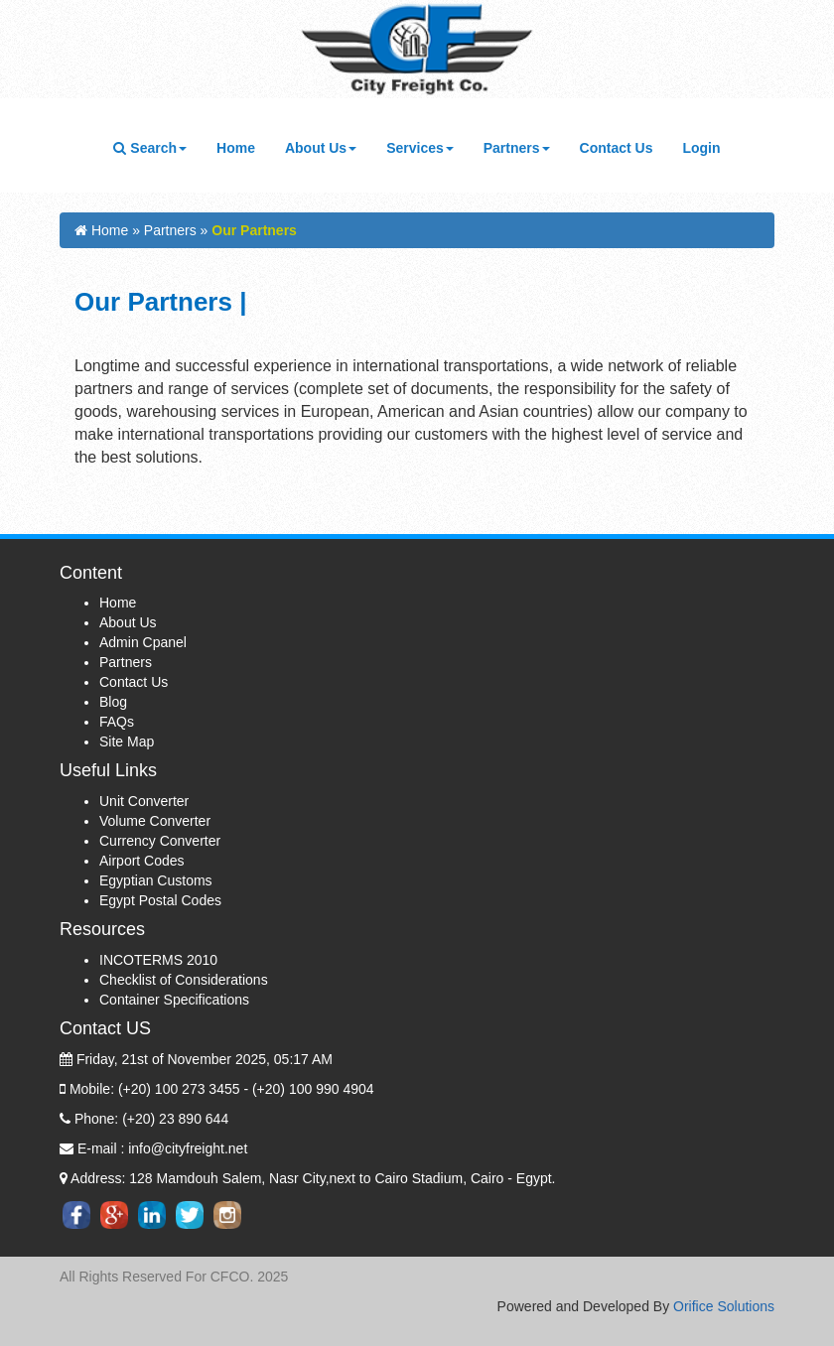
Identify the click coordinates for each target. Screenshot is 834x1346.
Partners (125, 662)
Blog (113, 702)
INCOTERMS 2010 (158, 960)
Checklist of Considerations (183, 980)
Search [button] (150, 148)
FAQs (116, 722)
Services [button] (420, 148)
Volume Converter (154, 821)
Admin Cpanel (143, 642)
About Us (128, 622)
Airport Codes (142, 861)
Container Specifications (174, 1000)
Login (701, 148)
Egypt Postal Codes (160, 900)
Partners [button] (517, 148)
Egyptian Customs (155, 880)
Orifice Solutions (723, 1306)
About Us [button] (320, 148)
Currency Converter (159, 841)
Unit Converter (144, 801)
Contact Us (624, 146)
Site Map (126, 741)
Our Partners (254, 230)
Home (243, 146)
